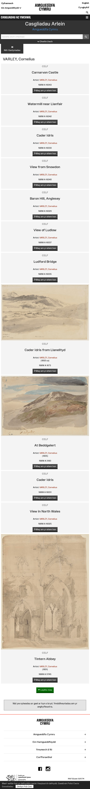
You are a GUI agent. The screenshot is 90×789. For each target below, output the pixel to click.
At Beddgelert (45, 445)
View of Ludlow (45, 230)
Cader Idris (45, 135)
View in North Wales (45, 511)
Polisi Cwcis (73, 783)
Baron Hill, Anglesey (45, 198)
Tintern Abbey (45, 659)
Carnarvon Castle (45, 72)
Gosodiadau (7, 786)
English (85, 3)
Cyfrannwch (7, 3)
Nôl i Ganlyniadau (12, 48)
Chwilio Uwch (45, 41)
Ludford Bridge (45, 261)
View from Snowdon (45, 167)
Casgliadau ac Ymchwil (16, 17)
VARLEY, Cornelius (48, 80)
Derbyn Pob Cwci (24, 786)
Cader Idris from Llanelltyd (45, 350)
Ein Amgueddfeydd (11, 8)
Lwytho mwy (45, 690)
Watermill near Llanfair (45, 104)
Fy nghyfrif (84, 7)
